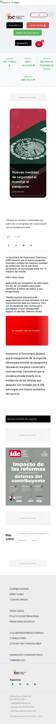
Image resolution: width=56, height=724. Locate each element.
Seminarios (22, 44)
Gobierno (22, 540)
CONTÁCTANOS (19, 599)
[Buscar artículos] (39, 15)
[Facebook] (13, 684)
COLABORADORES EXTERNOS (26, 632)
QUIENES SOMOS (19, 588)
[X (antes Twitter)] (28, 684)
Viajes (34, 540)
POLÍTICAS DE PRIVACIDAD (24, 616)
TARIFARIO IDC (18, 660)
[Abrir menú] (51, 14)
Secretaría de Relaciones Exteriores (33, 533)
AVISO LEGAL (17, 610)
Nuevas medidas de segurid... (22, 418)
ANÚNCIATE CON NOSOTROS (26, 654)
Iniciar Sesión (38, 25)
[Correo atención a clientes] (20, 703)
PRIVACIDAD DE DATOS (22, 621)
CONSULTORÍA (18, 638)
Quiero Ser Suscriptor (27, 33)
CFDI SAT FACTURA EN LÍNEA (25, 643)
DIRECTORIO (17, 594)
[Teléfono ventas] (22, 707)
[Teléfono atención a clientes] (28, 698)
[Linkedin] (35, 684)
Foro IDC (14, 25)
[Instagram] (20, 684)
